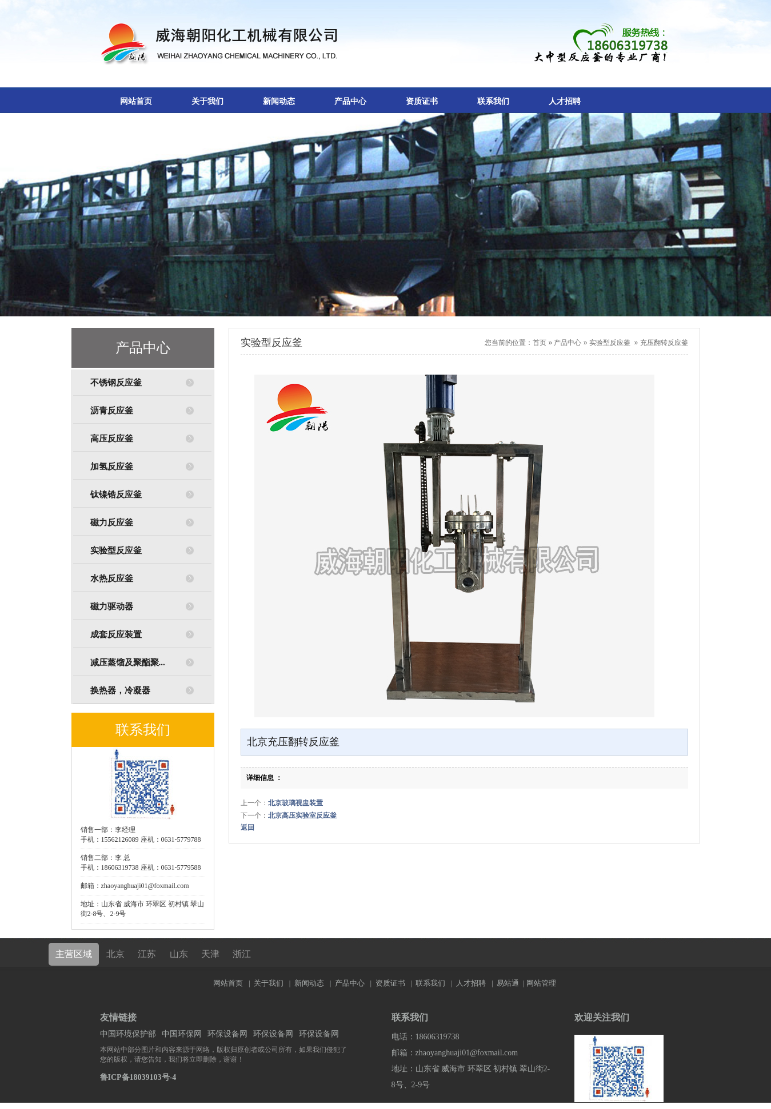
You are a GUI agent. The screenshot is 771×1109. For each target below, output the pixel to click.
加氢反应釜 (111, 466)
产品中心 (350, 101)
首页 (539, 343)
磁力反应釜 (111, 522)
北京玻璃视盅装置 (295, 803)
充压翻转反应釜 (664, 343)
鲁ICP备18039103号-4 (138, 1077)
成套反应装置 (116, 634)
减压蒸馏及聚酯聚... (127, 662)
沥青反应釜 (111, 410)
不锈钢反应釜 (116, 382)
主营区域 (73, 954)
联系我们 (493, 101)
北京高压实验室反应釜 (302, 815)
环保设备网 (227, 1034)
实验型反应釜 (116, 550)
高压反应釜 (111, 438)
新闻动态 (279, 101)
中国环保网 (182, 1034)
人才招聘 (565, 101)
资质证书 (422, 101)
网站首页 (136, 101)
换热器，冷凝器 (120, 690)
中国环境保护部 (128, 1034)
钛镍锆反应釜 (116, 494)
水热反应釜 (111, 578)
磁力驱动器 (111, 606)
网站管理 (541, 983)
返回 (247, 827)
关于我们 (207, 101)
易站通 (511, 983)
